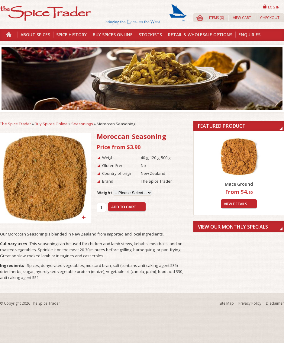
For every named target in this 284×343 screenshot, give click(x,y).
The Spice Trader (15, 124)
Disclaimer (275, 303)
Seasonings (82, 124)
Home (9, 35)
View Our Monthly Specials (233, 226)
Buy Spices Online (113, 34)
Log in (273, 7)
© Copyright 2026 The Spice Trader (30, 303)
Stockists (150, 34)
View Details (235, 204)
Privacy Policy (249, 303)
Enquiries (249, 34)
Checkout (269, 17)
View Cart (242, 17)
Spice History (71, 34)
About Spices (35, 34)
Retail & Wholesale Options (200, 34)
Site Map (226, 303)
